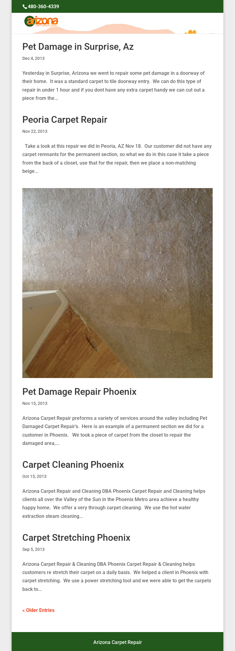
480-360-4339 (43, 6)
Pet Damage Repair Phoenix (79, 391)
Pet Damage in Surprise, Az (78, 46)
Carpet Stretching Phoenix (76, 537)
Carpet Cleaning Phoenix (73, 464)
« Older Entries (38, 610)
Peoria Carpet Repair (64, 119)
